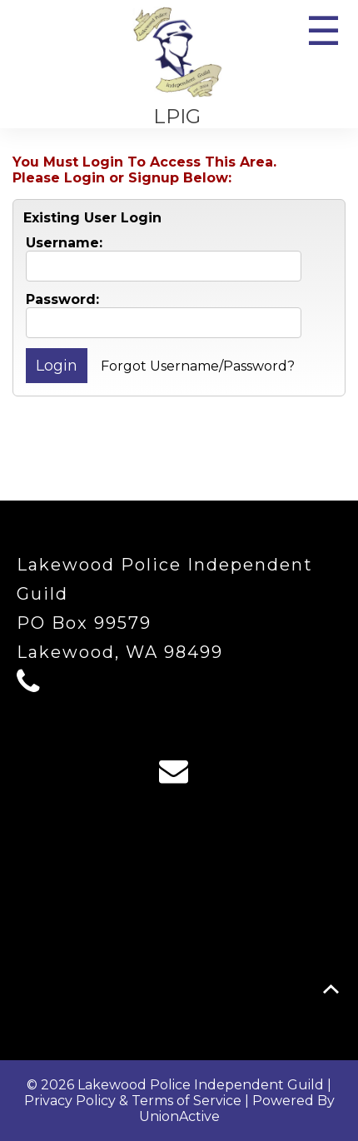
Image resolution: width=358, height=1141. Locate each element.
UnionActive (179, 1116)
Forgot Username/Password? (198, 366)
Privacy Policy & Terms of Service (132, 1101)
